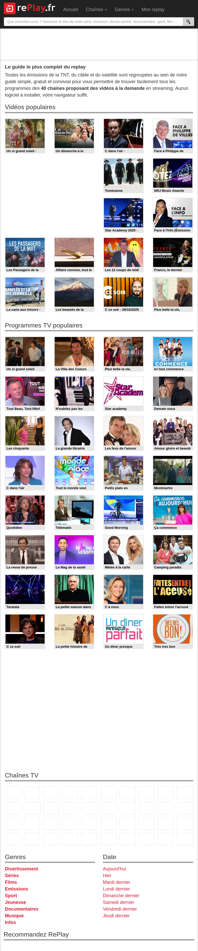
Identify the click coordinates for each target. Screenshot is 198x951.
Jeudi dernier (116, 915)
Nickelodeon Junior (89, 839)
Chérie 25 (128, 808)
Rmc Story (109, 808)
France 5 (89, 792)
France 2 (32, 792)
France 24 (89, 823)
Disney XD (32, 839)
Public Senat (185, 839)
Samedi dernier (118, 902)
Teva (147, 808)
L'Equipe (146, 823)
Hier (107, 875)
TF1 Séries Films (52, 808)
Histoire (108, 839)
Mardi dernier (116, 882)
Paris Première (166, 808)
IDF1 (127, 839)
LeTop (166, 839)
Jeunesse (15, 902)
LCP (146, 839)
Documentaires (21, 909)
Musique (14, 915)
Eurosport (127, 823)
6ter (71, 808)
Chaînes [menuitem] (96, 9)
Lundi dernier (116, 889)
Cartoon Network (13, 839)
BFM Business (51, 823)
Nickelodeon (70, 839)
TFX (185, 792)
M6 (108, 792)
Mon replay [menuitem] (153, 9)
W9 (146, 792)
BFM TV (32, 823)
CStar (32, 808)
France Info (185, 808)
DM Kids (51, 839)
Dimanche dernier (121, 895)
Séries (12, 875)
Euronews (70, 823)
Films (11, 882)
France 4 (13, 808)
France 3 (51, 792)
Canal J (185, 823)
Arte (127, 792)
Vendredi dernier (120, 909)
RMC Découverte (90, 808)
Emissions (16, 889)
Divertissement (21, 868)
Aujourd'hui (114, 868)
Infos (10, 922)
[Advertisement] (99, 44)
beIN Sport (108, 823)
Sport (11, 895)
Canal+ (70, 792)
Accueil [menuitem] (70, 9)
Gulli (166, 823)
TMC (166, 792)
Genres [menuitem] (124, 9)
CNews (13, 823)
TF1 (13, 792)
